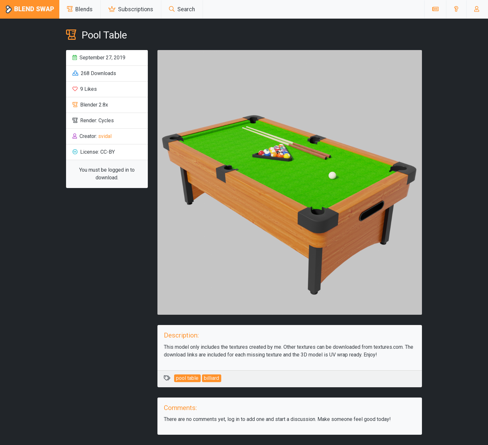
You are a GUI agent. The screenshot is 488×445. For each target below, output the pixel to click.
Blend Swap (29, 9)
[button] (456, 9)
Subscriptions (130, 9)
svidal (105, 136)
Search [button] (182, 9)
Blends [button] (80, 9)
